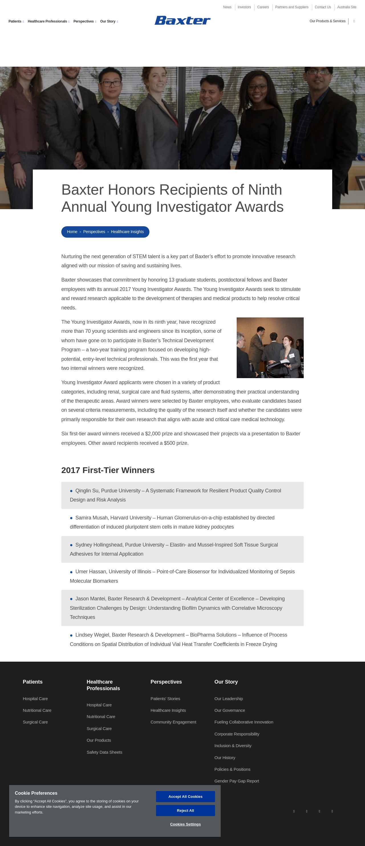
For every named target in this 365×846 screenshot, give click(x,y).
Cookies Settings (185, 824)
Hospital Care (35, 698)
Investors (244, 7)
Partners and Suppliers (292, 7)
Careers (263, 7)
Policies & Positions (232, 769)
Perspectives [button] (84, 21)
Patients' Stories (165, 698)
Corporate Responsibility (236, 733)
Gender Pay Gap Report (236, 780)
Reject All (185, 810)
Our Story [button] (107, 21)
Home (72, 231)
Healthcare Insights (127, 231)
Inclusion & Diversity (233, 745)
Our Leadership (228, 698)
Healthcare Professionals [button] (47, 21)
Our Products (99, 740)
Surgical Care (35, 721)
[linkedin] (294, 811)
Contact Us (323, 7)
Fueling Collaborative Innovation (243, 721)
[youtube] (332, 811)
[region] (115, 811)
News (227, 7)
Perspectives (94, 231)
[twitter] (319, 811)
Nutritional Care (37, 710)
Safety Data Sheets (104, 752)
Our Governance (229, 710)
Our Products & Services (328, 21)
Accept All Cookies (186, 796)
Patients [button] (15, 21)
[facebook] (306, 811)
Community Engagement (173, 721)
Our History (224, 757)
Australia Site (346, 7)
